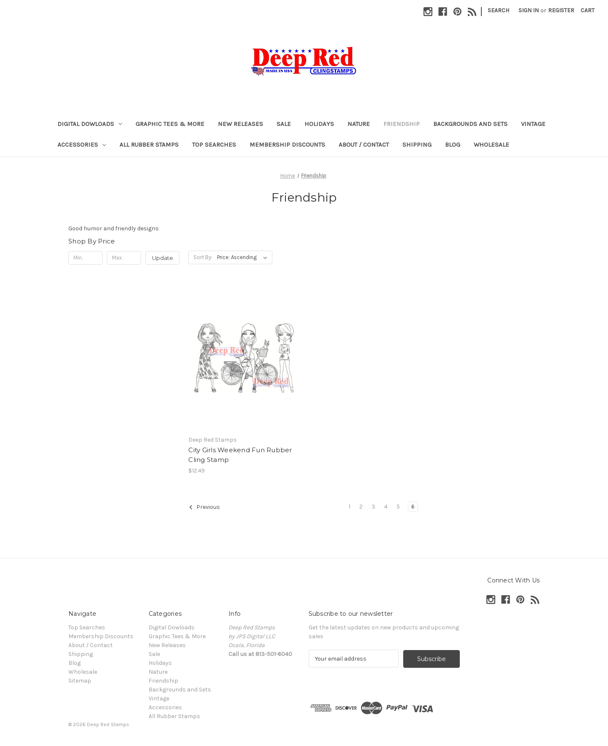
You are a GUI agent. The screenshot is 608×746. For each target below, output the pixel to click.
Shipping (417, 144)
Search (498, 10)
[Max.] (124, 258)
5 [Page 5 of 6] (398, 506)
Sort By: (202, 257)
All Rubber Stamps (149, 144)
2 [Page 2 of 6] (361, 506)
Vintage (533, 124)
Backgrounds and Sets (470, 124)
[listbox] (244, 257)
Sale (284, 124)
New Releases (240, 124)
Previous (204, 507)
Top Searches (214, 144)
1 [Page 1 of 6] (349, 506)
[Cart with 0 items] (587, 10)
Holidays (319, 124)
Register (561, 10)
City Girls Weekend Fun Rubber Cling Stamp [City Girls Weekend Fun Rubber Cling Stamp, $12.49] (240, 455)
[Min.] (85, 258)
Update (162, 257)
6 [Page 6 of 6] (413, 506)
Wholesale (491, 144)
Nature (358, 124)
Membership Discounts (287, 144)
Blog (452, 144)
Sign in (528, 10)
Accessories (81, 144)
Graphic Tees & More (170, 124)
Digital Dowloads (89, 124)
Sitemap (79, 680)
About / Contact (364, 144)
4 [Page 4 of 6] (386, 506)
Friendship (401, 124)
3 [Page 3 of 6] (373, 506)
